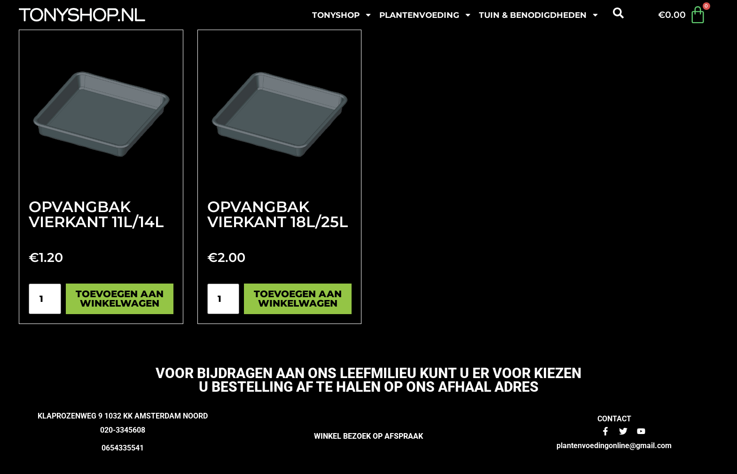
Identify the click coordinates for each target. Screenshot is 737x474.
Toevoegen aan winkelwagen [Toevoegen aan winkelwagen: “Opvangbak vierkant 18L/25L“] (298, 298)
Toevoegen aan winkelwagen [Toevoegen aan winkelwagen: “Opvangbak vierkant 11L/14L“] (120, 298)
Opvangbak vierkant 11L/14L (96, 214)
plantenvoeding (425, 15)
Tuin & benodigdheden (539, 15)
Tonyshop (342, 15)
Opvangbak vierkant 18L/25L (277, 214)
